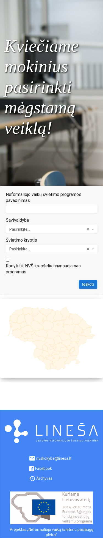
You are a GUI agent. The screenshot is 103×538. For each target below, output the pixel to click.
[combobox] (51, 229)
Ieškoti (88, 284)
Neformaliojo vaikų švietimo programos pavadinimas (43, 197)
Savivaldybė (17, 220)
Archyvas (40, 478)
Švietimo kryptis (21, 240)
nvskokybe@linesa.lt (50, 458)
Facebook (40, 468)
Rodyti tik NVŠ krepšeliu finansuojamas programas (43, 268)
